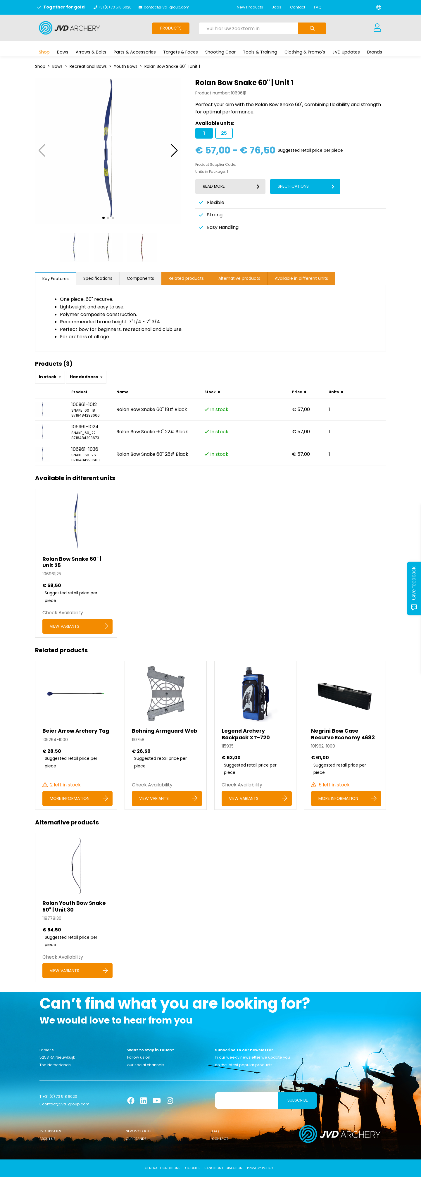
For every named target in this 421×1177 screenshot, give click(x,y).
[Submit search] (312, 28)
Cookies (192, 1168)
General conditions (162, 1168)
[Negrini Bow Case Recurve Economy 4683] (345, 735)
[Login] (377, 28)
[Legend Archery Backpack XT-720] (255, 735)
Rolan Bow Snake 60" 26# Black (152, 454)
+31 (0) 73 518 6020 (115, 7)
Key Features (55, 279)
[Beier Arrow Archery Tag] (76, 735)
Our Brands (136, 1138)
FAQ (318, 7)
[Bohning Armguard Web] (165, 735)
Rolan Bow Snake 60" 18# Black (151, 409)
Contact (297, 7)
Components (140, 278)
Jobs (276, 7)
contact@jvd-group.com (166, 7)
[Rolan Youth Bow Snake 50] (76, 907)
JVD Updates (50, 1131)
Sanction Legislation (223, 1168)
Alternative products (239, 278)
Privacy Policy (260, 1168)
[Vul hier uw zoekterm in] (248, 28)
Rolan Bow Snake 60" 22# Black (152, 431)
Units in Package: (210, 171)
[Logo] (69, 28)
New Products (250, 7)
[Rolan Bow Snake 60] (76, 563)
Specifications (97, 278)
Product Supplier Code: (215, 164)
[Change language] (378, 7)
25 (224, 133)
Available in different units (301, 278)
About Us (47, 1138)
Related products (186, 278)
